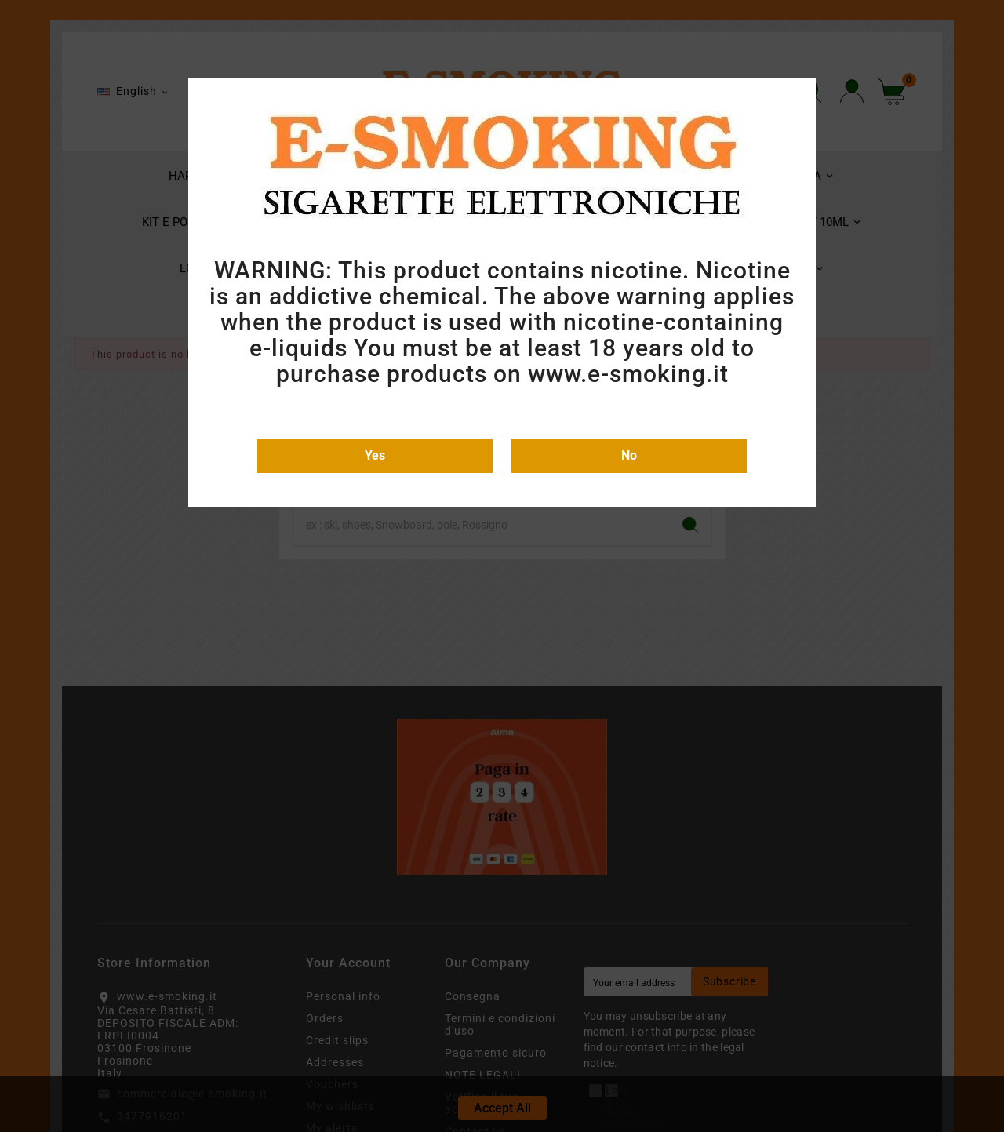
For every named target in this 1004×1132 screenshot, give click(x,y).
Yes (375, 455)
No (629, 455)
